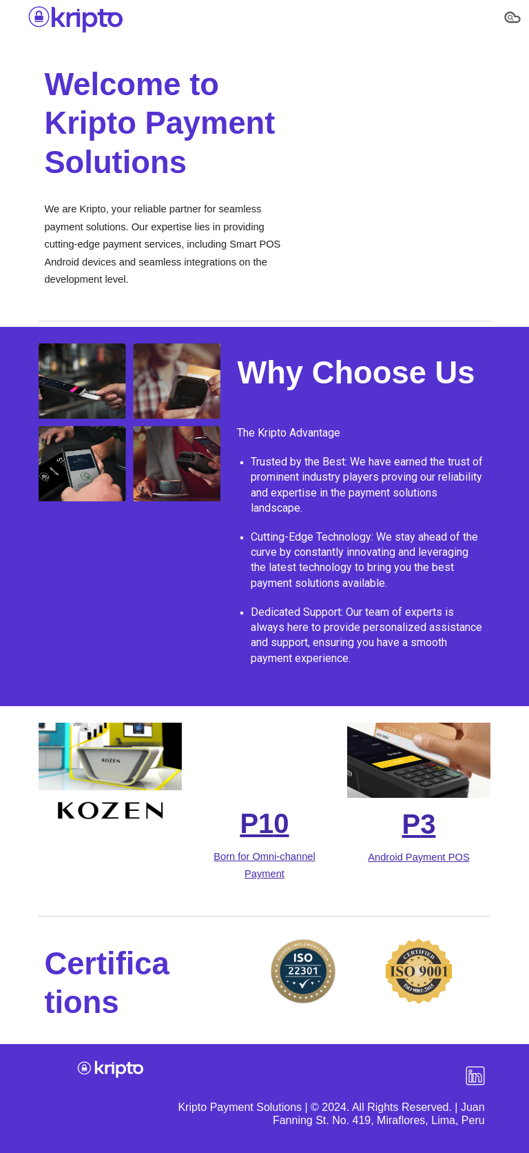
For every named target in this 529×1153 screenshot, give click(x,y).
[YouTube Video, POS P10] (264, 760)
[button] (512, 19)
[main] (168, 123)
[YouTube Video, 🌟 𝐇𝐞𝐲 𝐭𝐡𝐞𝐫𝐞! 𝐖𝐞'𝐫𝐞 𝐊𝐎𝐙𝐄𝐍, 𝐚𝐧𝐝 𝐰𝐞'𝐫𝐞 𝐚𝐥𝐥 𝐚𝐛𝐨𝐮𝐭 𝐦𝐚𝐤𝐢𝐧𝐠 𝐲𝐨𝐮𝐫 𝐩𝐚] (399, 106)
